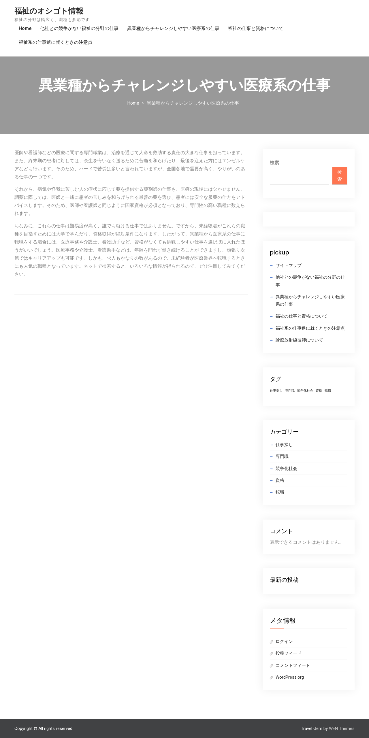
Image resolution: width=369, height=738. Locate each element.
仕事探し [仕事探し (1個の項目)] (276, 390)
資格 (280, 480)
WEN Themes (342, 728)
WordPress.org (290, 677)
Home (25, 28)
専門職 (282, 456)
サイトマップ (289, 265)
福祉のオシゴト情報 (48, 11)
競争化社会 (286, 468)
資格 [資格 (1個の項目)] (319, 390)
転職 (280, 492)
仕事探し (284, 444)
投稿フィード (289, 653)
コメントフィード (293, 665)
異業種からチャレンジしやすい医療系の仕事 (173, 28)
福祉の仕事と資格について (255, 28)
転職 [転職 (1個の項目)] (328, 390)
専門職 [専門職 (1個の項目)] (290, 390)
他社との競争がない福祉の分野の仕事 (79, 28)
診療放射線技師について (299, 340)
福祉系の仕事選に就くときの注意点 (56, 42)
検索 (274, 162)
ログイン (284, 641)
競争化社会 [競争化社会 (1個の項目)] (305, 390)
